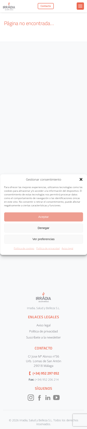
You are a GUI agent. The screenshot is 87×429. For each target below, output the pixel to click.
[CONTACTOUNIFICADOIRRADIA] (43, 163)
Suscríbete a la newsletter (43, 337)
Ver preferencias (43, 239)
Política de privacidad (48, 248)
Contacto (46, 6)
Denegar (43, 228)
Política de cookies (24, 248)
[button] (81, 179)
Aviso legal (67, 248)
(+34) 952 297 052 (46, 373)
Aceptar (43, 216)
